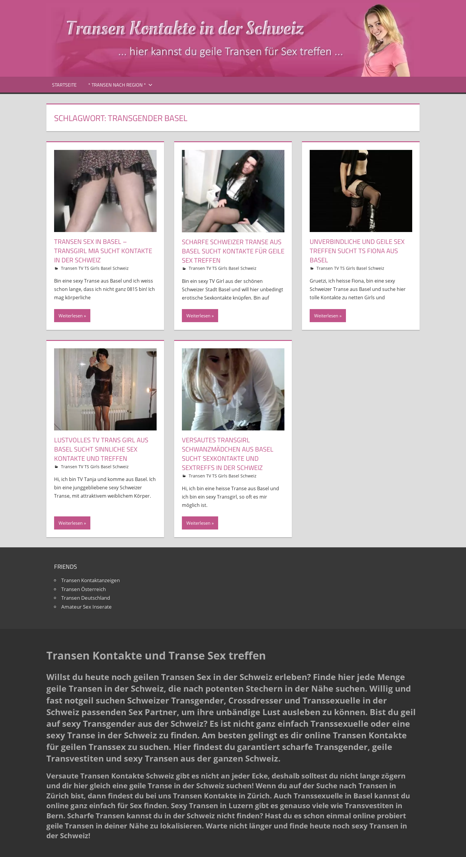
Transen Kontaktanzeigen (90, 580)
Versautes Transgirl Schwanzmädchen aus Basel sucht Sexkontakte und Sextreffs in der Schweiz (227, 453)
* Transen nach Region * (120, 84)
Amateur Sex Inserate (86, 606)
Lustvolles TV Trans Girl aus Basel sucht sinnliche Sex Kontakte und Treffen (101, 449)
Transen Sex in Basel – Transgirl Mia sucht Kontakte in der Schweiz (103, 250)
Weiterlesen (71, 316)
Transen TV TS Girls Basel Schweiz (95, 268)
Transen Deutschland (85, 597)
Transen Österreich (83, 589)
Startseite (64, 84)
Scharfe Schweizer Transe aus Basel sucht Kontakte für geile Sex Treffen (233, 251)
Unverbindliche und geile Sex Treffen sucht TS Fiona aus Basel (357, 250)
